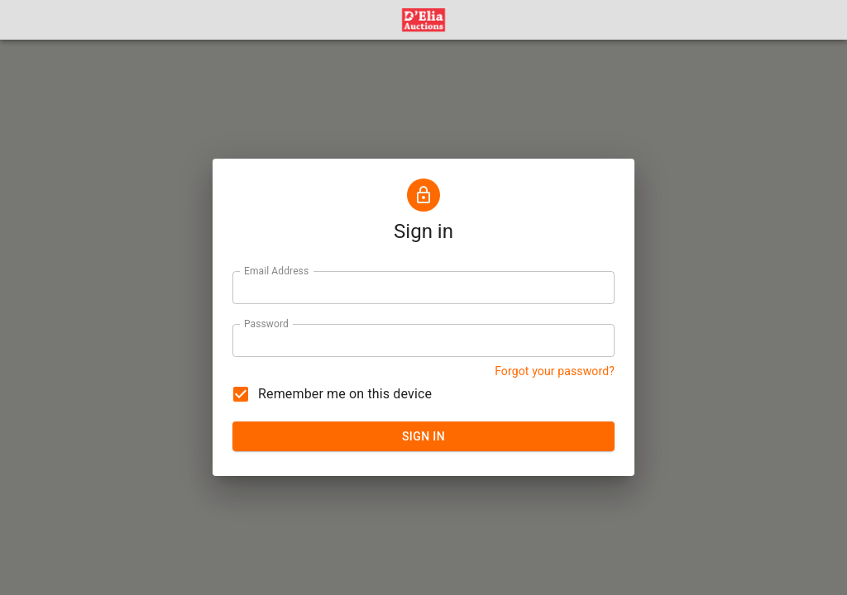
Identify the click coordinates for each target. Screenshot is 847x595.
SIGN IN (423, 436)
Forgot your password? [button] (555, 371)
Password (266, 323)
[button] (423, 19)
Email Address (276, 270)
